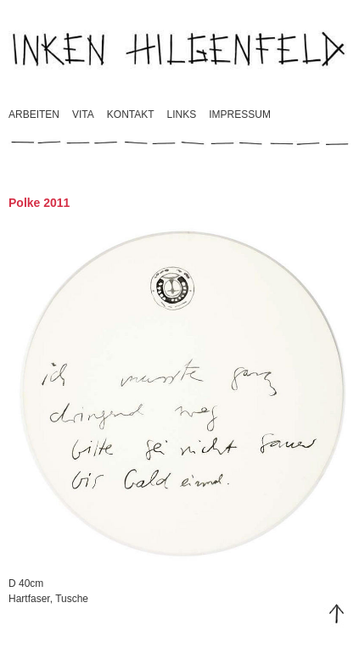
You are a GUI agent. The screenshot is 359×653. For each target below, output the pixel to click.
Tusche (71, 599)
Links (182, 114)
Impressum (240, 114)
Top (337, 614)
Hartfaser (29, 599)
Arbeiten (33, 114)
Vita (83, 114)
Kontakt (130, 114)
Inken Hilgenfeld (179, 48)
